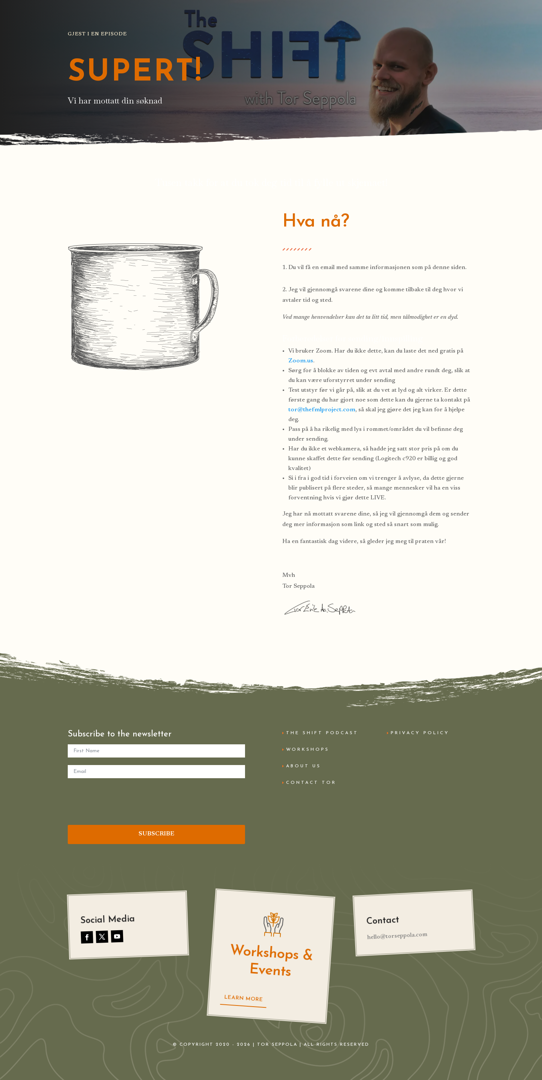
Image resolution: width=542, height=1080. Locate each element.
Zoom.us (300, 361)
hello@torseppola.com (397, 936)
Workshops (307, 749)
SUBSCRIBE (156, 834)
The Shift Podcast (322, 733)
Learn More (243, 999)
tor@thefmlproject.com (321, 410)
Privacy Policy (420, 733)
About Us (303, 766)
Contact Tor (311, 782)
